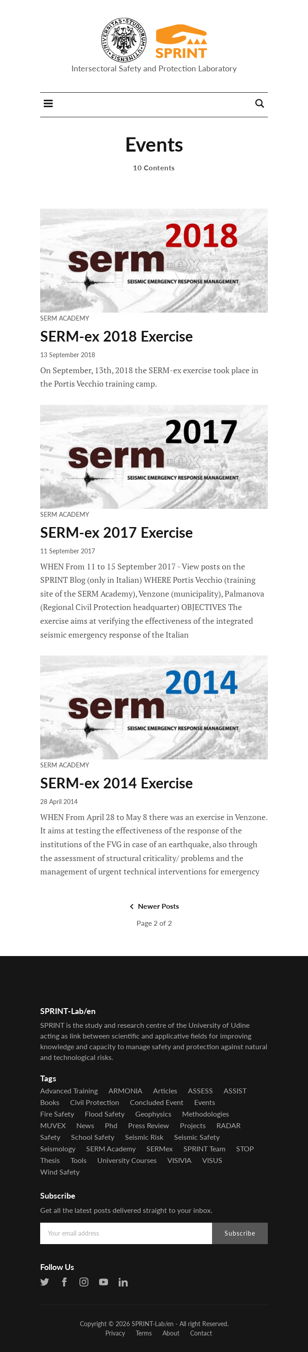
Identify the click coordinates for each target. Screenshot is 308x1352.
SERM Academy (64, 318)
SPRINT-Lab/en (153, 1323)
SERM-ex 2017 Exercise (116, 532)
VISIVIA (179, 1160)
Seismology (57, 1148)
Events (204, 1102)
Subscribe (240, 1233)
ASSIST (235, 1090)
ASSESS (200, 1090)
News (85, 1125)
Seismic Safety (197, 1137)
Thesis (50, 1160)
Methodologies (205, 1113)
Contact (201, 1333)
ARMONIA (125, 1090)
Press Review (148, 1125)
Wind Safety (59, 1171)
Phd (111, 1125)
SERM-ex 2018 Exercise (116, 336)
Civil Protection (94, 1102)
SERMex (159, 1148)
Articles (165, 1090)
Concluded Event (156, 1102)
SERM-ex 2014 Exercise (116, 782)
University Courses (127, 1160)
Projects (193, 1125)
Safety (50, 1137)
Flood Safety (105, 1113)
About (170, 1333)
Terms (144, 1333)
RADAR (228, 1125)
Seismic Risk (144, 1137)
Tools (79, 1160)
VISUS (212, 1160)
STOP (245, 1148)
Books (49, 1102)
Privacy (115, 1333)
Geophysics (153, 1113)
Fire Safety (57, 1113)
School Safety (92, 1137)
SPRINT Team (204, 1148)
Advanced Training (69, 1090)
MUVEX (53, 1125)
